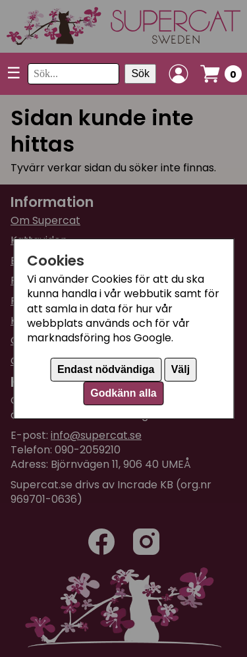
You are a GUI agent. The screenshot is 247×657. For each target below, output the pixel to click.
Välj (180, 369)
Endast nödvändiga (106, 369)
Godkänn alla (123, 393)
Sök (140, 73)
